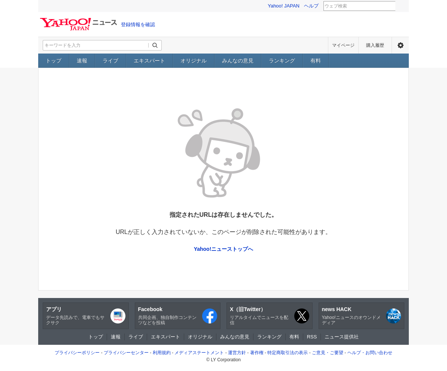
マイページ (343, 45)
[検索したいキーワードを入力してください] (96, 45)
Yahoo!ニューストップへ (223, 249)
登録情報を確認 (138, 24)
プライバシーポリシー (77, 352)
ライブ (110, 61)
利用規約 (162, 352)
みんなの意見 (237, 61)
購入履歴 (375, 45)
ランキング (282, 61)
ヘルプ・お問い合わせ (369, 352)
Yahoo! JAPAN (283, 6)
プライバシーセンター (126, 352)
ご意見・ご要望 (327, 352)
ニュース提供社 (342, 337)
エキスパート (149, 61)
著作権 (257, 352)
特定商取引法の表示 (287, 352)
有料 (315, 61)
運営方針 (237, 352)
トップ (53, 61)
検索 (400, 6)
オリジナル (193, 61)
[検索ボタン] (155, 45)
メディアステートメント (199, 352)
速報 (82, 61)
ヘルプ (311, 6)
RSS (312, 337)
